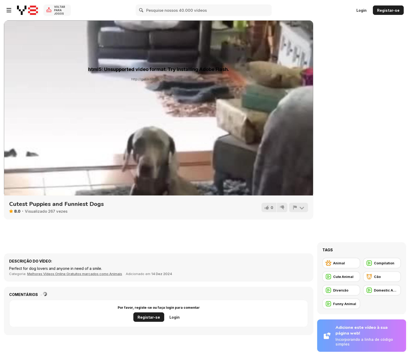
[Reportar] (298, 207)
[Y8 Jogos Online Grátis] (27, 10)
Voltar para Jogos (59, 10)
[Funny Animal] (341, 304)
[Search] (141, 10)
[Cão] (382, 276)
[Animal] (341, 263)
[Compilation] (382, 263)
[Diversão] (341, 290)
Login (361, 10)
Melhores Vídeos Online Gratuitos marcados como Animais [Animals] (74, 274)
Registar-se (388, 10)
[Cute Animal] (341, 276)
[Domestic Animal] (382, 290)
